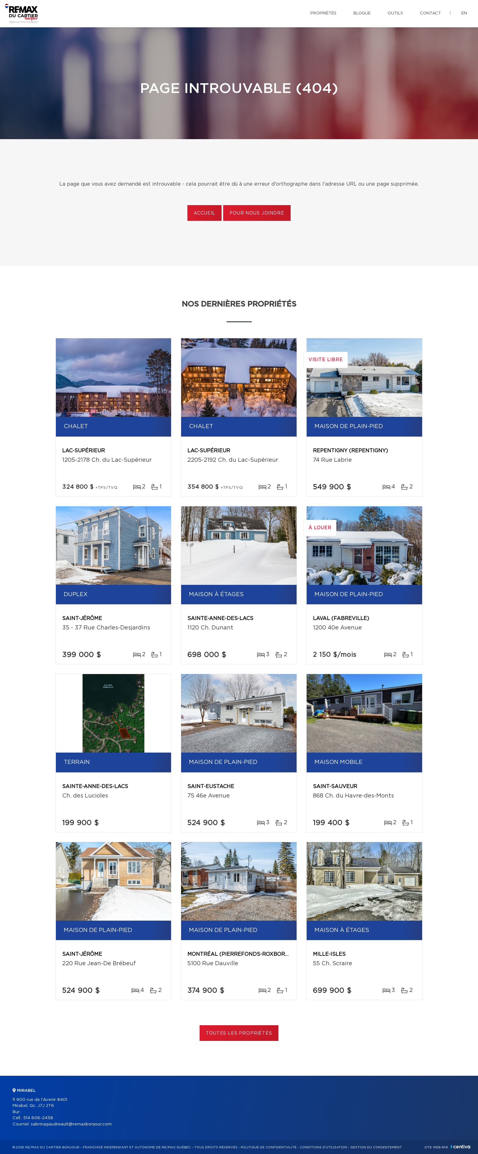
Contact (430, 13)
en (464, 13)
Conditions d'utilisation (323, 1147)
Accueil (204, 213)
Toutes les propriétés (239, 1033)
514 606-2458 (38, 1118)
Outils (395, 13)
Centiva (460, 1147)
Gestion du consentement (376, 1147)
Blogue (362, 13)
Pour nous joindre (256, 213)
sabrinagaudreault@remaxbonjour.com (71, 1124)
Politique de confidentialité (269, 1147)
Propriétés (323, 13)
